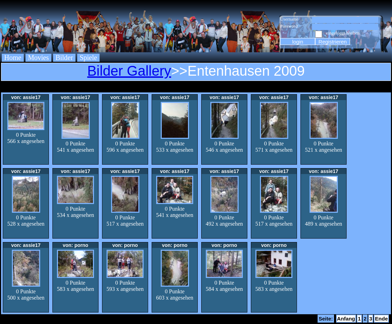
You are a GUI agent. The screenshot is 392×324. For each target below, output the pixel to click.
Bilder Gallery (129, 70)
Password (289, 26)
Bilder (64, 57)
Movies (38, 57)
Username (289, 19)
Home (12, 57)
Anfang (346, 319)
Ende (381, 319)
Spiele (88, 57)
